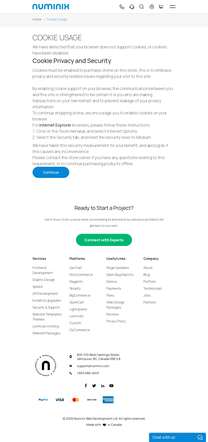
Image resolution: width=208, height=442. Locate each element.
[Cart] (161, 7)
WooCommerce (81, 274)
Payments (113, 288)
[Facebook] (86, 385)
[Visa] (59, 399)
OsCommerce (79, 330)
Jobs (147, 295)
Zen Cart (75, 267)
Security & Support (46, 307)
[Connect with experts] (104, 240)
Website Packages (46, 333)
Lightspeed (78, 309)
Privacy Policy (116, 321)
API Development (45, 293)
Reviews (112, 314)
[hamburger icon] (173, 6)
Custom (75, 323)
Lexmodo (76, 316)
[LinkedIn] (102, 385)
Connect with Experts (104, 239)
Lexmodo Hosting (45, 326)
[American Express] (108, 399)
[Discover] (92, 399)
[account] (152, 7)
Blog (146, 274)
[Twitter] (94, 385)
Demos (111, 281)
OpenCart (76, 302)
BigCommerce (79, 295)
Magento (76, 281)
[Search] (141, 6)
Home (36, 19)
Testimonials (152, 288)
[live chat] (177, 437)
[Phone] (122, 6)
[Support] (131, 6)
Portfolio (149, 281)
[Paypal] (43, 399)
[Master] (75, 399)
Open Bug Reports (120, 274)
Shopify (75, 288)
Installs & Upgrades (46, 300)
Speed (37, 286)
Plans (110, 295)
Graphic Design (43, 279)
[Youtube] (111, 385)
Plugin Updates (117, 267)
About (148, 267)
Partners (149, 302)
